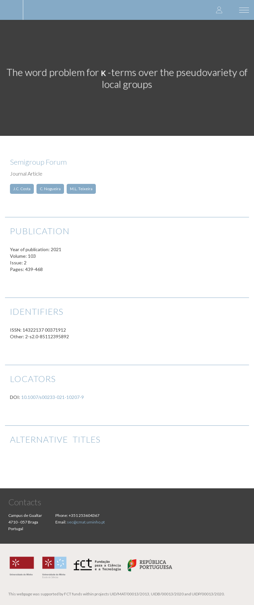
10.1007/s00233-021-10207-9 (52, 397)
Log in (219, 10)
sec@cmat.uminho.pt (86, 522)
